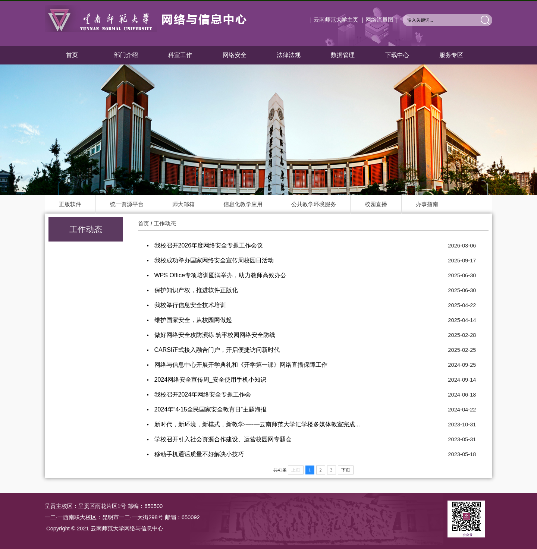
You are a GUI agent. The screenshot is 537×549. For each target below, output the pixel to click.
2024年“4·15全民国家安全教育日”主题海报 (210, 409)
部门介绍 (126, 55)
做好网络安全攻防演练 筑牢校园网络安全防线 (214, 335)
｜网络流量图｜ (379, 20)
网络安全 (234, 55)
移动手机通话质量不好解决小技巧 (199, 454)
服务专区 (451, 55)
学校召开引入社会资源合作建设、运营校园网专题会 (223, 439)
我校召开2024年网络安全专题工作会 (202, 394)
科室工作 (180, 55)
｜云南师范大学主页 (333, 20)
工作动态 (165, 224)
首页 (72, 55)
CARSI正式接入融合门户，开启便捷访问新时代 (217, 350)
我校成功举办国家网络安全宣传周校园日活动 (214, 260)
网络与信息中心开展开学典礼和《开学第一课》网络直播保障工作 (240, 365)
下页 (345, 470)
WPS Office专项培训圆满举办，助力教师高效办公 (220, 275)
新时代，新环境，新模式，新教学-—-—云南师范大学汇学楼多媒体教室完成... (257, 424)
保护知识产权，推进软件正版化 (196, 290)
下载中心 (397, 55)
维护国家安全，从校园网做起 (193, 320)
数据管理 (343, 55)
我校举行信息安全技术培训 (190, 305)
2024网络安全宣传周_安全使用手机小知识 (210, 379)
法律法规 (289, 55)
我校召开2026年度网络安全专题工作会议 (208, 245)
